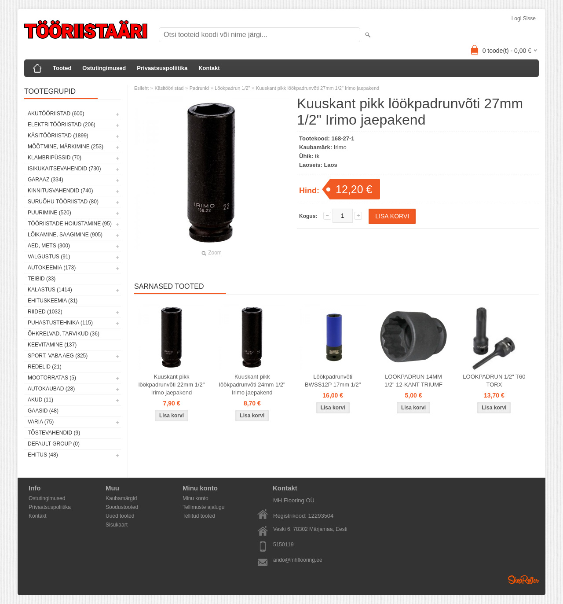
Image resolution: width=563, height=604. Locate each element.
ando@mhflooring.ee (297, 560)
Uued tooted (120, 516)
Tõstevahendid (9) (54, 433)
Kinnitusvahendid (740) (60, 191)
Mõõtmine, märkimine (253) (65, 147)
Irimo (340, 147)
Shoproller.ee (523, 579)
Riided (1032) (45, 312)
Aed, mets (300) (49, 246)
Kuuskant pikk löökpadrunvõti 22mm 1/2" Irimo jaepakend (172, 384)
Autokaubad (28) (51, 389)
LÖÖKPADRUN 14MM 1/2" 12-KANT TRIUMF (413, 380)
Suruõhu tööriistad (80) (63, 202)
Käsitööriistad (168, 88)
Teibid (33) (41, 279)
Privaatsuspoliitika (162, 68)
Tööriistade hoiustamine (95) (70, 224)
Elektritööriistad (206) (61, 125)
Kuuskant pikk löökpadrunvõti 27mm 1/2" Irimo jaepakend (317, 88)
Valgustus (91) (49, 257)
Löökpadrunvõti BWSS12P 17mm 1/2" (333, 380)
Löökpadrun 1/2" (232, 88)
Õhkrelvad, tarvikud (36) (63, 334)
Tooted (62, 68)
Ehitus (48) (43, 455)
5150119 (283, 544)
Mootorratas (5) (52, 378)
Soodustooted (122, 507)
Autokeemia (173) (52, 268)
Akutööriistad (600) (56, 113)
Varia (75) (41, 422)
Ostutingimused (104, 68)
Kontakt (208, 68)
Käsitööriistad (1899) (58, 136)
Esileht (141, 88)
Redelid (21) (45, 367)
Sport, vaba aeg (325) (58, 356)
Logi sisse (524, 18)
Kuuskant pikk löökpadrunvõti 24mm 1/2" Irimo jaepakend (252, 384)
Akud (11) (40, 400)
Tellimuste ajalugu (203, 507)
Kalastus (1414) (50, 290)
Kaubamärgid (121, 498)
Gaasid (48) (43, 411)
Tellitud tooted (199, 516)
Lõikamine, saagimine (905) (65, 235)
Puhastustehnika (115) (60, 323)
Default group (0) (54, 444)
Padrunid (199, 88)
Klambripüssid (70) (54, 158)
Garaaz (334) (45, 180)
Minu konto (195, 498)
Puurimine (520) (49, 213)
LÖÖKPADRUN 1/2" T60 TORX (494, 380)
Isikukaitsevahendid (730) (64, 169)
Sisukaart (117, 525)
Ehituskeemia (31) (52, 301)
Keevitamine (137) (52, 345)
